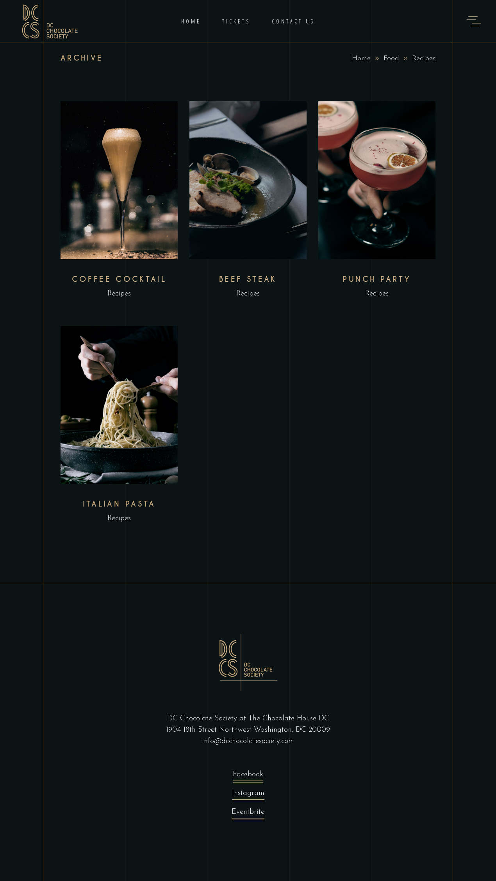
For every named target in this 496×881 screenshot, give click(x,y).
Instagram (248, 795)
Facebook (248, 776)
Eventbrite (248, 814)
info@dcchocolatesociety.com (248, 741)
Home (361, 58)
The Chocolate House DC (288, 718)
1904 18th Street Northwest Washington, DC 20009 (248, 730)
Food (391, 58)
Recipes (119, 293)
